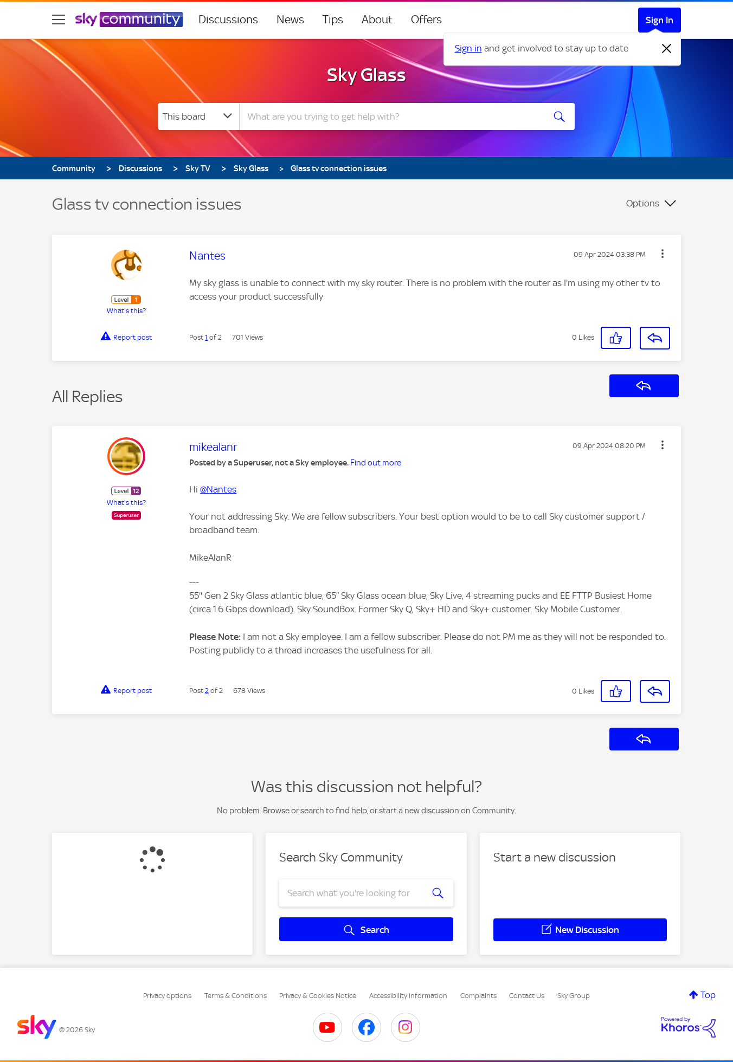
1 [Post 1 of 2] (206, 337)
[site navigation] (58, 19)
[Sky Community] (129, 19)
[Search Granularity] (198, 116)
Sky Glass (366, 75)
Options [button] (642, 203)
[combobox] (390, 116)
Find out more (375, 463)
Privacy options (167, 996)
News (290, 19)
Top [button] (708, 994)
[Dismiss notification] (667, 48)
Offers (426, 19)
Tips (333, 19)
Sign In (659, 20)
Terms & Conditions (235, 996)
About (377, 19)
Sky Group (573, 996)
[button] (662, 253)
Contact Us (526, 996)
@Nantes (218, 489)
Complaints (478, 996)
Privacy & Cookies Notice (317, 996)
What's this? (126, 311)
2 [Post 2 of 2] (207, 691)
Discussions (228, 19)
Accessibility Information (408, 996)
